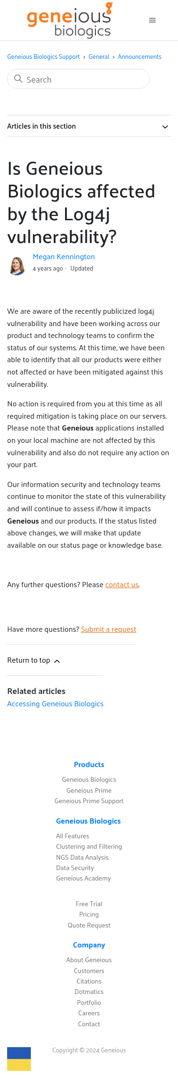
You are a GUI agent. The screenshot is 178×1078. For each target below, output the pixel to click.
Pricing (89, 914)
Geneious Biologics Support (43, 56)
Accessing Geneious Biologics (55, 703)
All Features (72, 836)
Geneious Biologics (89, 779)
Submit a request (108, 629)
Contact (89, 1024)
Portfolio (89, 1002)
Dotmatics (89, 991)
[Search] (78, 78)
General (99, 56)
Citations (89, 981)
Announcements (139, 56)
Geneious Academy (83, 878)
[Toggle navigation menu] (152, 20)
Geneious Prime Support (88, 800)
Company (89, 944)
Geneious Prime (89, 790)
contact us (122, 584)
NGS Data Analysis (82, 857)
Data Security (75, 867)
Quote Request (89, 925)
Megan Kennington (64, 256)
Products (89, 764)
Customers (89, 970)
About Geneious (89, 960)
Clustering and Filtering (89, 846)
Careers (89, 1013)
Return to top (34, 659)
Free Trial (89, 903)
